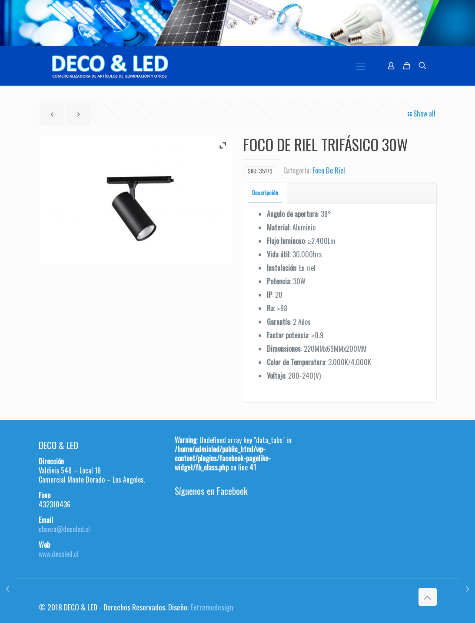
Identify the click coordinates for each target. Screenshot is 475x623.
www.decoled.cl (59, 554)
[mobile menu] (360, 65)
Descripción (265, 192)
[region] (237, 23)
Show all (420, 113)
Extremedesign (211, 607)
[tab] (265, 193)
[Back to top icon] (428, 597)
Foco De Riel (328, 170)
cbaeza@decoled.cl (64, 529)
